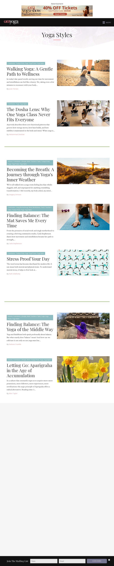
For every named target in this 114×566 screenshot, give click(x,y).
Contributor (11, 63)
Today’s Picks (20, 63)
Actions (10, 161)
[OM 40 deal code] (57, 10)
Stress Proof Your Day (28, 258)
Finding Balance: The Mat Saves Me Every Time (28, 220)
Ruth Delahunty (14, 273)
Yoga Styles (40, 63)
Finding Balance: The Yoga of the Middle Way (30, 326)
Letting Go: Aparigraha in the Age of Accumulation (29, 370)
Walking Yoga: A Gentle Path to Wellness (30, 71)
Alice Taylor (13, 393)
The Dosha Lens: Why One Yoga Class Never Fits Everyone (28, 114)
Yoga (26, 63)
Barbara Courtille (15, 344)
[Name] (43, 562)
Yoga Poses (32, 63)
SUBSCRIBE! (96, 562)
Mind (28, 161)
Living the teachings (22, 207)
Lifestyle (23, 161)
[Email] (72, 562)
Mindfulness (36, 207)
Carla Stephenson (15, 243)
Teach (43, 207)
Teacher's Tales (36, 161)
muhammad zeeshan (16, 134)
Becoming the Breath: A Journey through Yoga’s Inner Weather (30, 174)
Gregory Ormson (15, 194)
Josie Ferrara (13, 89)
